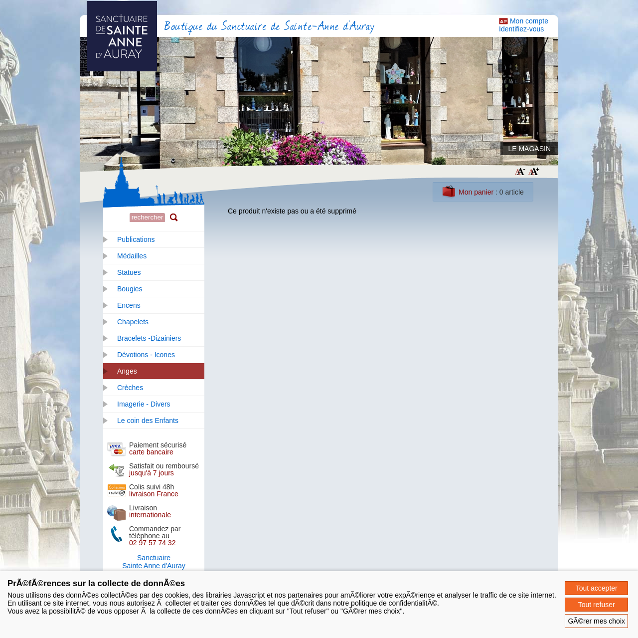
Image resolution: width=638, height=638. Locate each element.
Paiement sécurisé (157, 448)
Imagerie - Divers (143, 404)
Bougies (130, 289)
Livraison (150, 511)
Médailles (132, 256)
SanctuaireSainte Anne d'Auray (153, 562)
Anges (127, 371)
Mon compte (529, 21)
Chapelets (133, 322)
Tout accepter (597, 588)
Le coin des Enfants (147, 421)
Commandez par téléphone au (155, 536)
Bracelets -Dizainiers (149, 338)
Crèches (130, 388)
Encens (129, 305)
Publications (136, 239)
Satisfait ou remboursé (164, 469)
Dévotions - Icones (146, 355)
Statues (129, 272)
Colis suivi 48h (153, 490)
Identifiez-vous (521, 29)
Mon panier (476, 192)
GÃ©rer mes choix (596, 621)
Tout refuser (596, 605)
